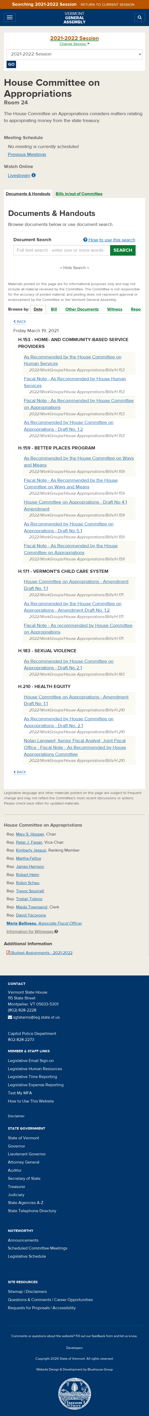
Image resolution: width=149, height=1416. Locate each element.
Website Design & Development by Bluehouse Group (74, 1369)
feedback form (102, 1336)
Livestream (19, 176)
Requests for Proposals (29, 1308)
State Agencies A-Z (25, 1202)
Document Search (74, 240)
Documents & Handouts (28, 193)
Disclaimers (36, 1291)
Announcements (23, 1240)
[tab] (28, 194)
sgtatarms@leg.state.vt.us (34, 1017)
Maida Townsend (31, 907)
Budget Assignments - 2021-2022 (40, 952)
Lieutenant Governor (27, 1154)
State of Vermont (23, 1138)
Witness (114, 309)
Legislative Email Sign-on (31, 1060)
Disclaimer (16, 1116)
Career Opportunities (73, 1299)
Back (19, 321)
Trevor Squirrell (30, 891)
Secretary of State (24, 1178)
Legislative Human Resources (35, 1068)
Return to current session (107, 4)
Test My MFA (20, 1093)
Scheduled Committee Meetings (37, 1248)
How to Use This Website (31, 1101)
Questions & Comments (29, 1299)
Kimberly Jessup (31, 850)
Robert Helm (27, 874)
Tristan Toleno (29, 899)
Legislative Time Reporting (32, 1076)
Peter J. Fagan (29, 842)
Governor (16, 1146)
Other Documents (82, 309)
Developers (74, 1348)
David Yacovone (31, 915)
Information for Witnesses (32, 931)
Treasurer (16, 1186)
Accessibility (64, 1308)
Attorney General (23, 1162)
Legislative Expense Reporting (36, 1085)
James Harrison (30, 866)
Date (38, 309)
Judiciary (16, 1194)
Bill (54, 309)
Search (123, 250)
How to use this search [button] (109, 240)
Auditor (15, 1170)
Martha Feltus (28, 858)
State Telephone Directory (32, 1210)
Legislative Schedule (27, 1256)
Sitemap (15, 1291)
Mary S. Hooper (30, 834)
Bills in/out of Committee (79, 193)
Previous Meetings (27, 154)
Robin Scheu (27, 883)
